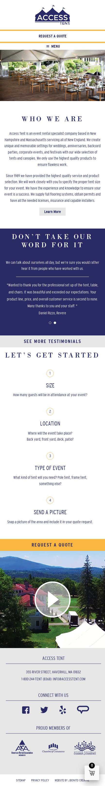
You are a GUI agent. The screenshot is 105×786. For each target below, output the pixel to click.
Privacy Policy (40, 780)
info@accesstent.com (69, 679)
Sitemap (21, 780)
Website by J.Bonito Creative (72, 780)
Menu (52, 46)
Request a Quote (53, 36)
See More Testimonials (52, 341)
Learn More (52, 212)
